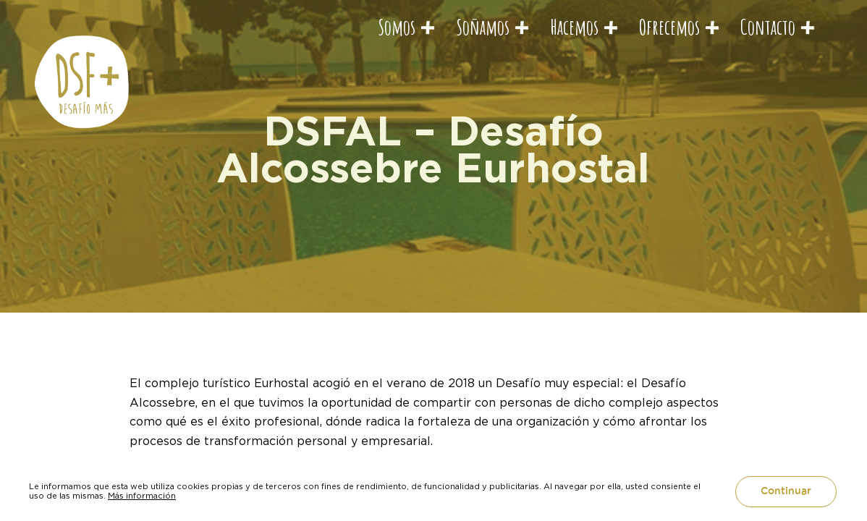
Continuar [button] (786, 491)
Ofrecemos (669, 27)
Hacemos (574, 27)
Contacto (767, 27)
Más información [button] (142, 495)
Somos (396, 27)
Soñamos (482, 27)
